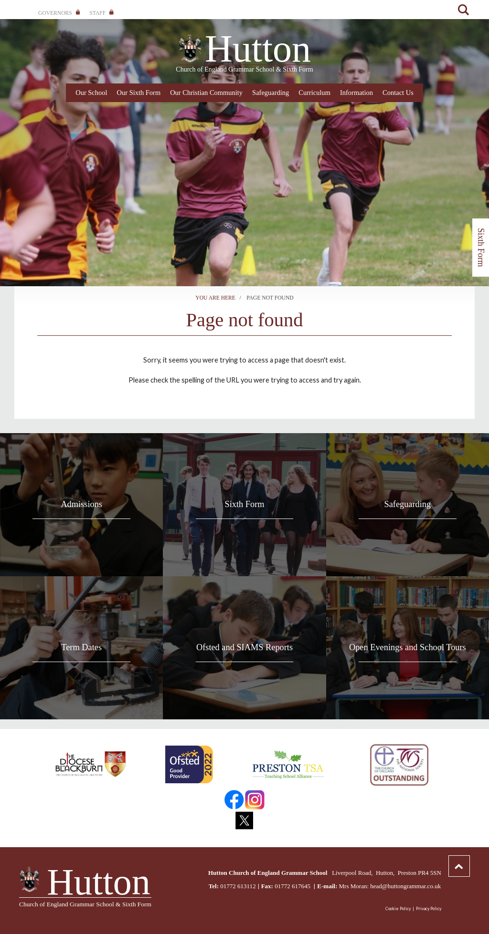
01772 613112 (237, 886)
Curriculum (314, 92)
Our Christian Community (206, 92)
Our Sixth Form (139, 92)
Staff (101, 13)
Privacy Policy (428, 908)
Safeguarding (270, 92)
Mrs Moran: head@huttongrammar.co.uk (390, 886)
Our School (91, 92)
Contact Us (398, 92)
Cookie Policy (398, 908)
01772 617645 (293, 886)
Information (356, 92)
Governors (59, 13)
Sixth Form (481, 247)
